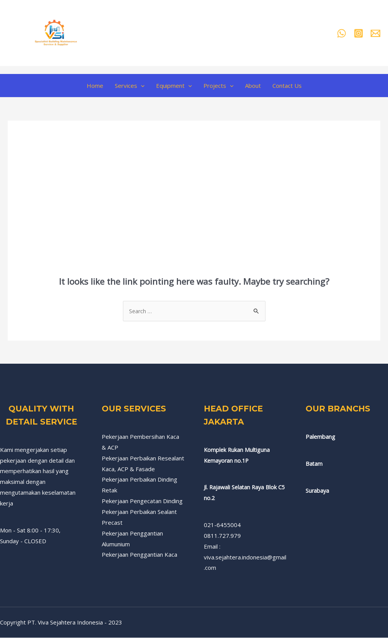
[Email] (375, 33)
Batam (314, 464)
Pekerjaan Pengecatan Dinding (142, 501)
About (253, 85)
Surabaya (318, 491)
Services (129, 85)
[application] (140, 85)
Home (95, 85)
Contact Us (287, 85)
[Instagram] (358, 33)
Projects (218, 85)
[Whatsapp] (341, 33)
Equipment (174, 85)
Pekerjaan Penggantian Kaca (139, 555)
